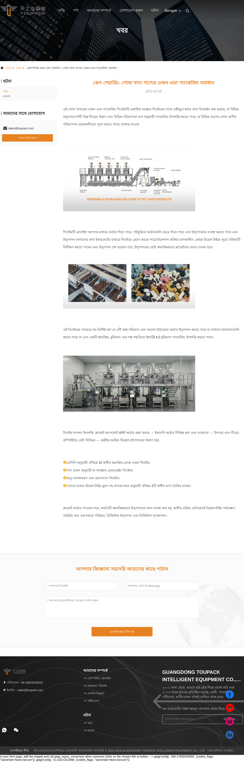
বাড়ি (61, 10)
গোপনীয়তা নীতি (19, 750)
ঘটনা (155, 10)
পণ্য (76, 10)
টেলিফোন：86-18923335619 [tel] (23, 682)
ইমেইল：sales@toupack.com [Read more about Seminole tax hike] (23, 690)
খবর (18, 68)
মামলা (6, 96)
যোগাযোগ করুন (131, 10)
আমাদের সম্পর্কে (99, 10)
